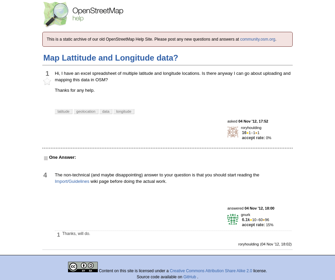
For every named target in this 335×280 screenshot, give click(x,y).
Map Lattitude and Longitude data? (110, 57)
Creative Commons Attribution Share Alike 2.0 (211, 270)
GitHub (190, 277)
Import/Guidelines (72, 181)
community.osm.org (257, 39)
